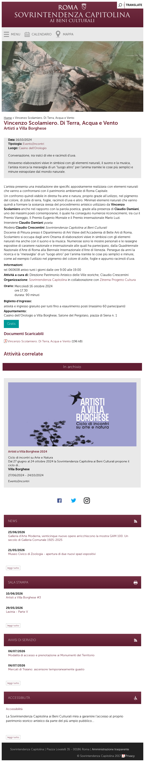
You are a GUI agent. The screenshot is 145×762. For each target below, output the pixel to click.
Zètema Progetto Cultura (118, 280)
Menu (15, 34)
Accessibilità (14, 709)
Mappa (68, 34)
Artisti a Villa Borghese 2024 (27, 451)
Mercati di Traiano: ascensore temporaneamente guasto (46, 669)
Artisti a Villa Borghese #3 (23, 597)
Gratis (11, 324)
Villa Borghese (19, 469)
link (139, 483)
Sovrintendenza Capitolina (48, 280)
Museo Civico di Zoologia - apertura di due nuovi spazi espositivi (52, 554)
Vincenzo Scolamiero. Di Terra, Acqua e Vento (39, 341)
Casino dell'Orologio (33, 148)
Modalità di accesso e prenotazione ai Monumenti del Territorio (51, 655)
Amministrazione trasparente (110, 749)
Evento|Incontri (33, 144)
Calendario (42, 34)
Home (8, 117)
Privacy (130, 756)
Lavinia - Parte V (17, 612)
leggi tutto (13, 567)
